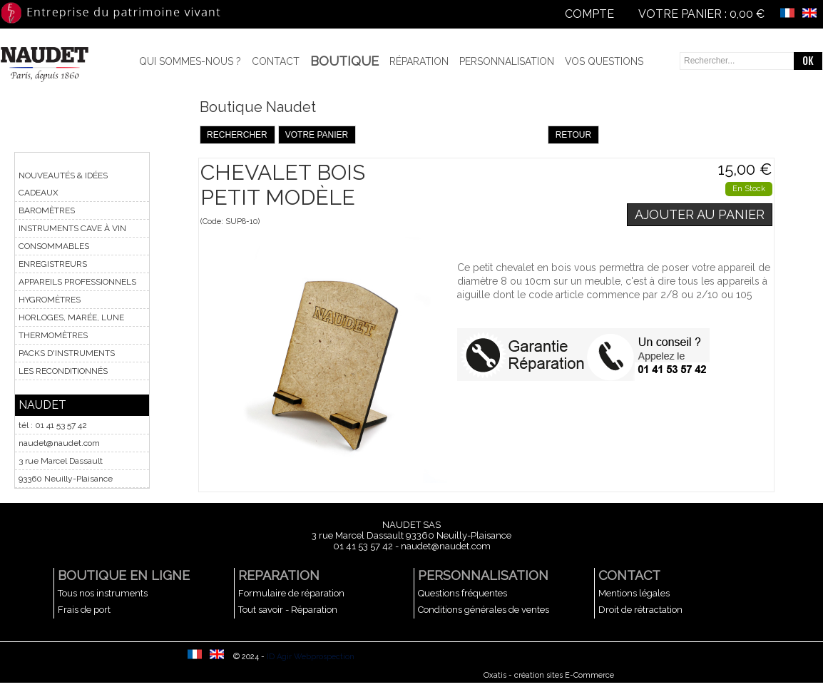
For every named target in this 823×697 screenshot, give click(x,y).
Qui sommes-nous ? (190, 61)
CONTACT (629, 575)
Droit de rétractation (640, 609)
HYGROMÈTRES (50, 300)
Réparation (419, 61)
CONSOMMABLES (54, 246)
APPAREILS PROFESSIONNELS (77, 282)
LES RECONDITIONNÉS (63, 371)
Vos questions (604, 61)
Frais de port (84, 609)
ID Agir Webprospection (310, 656)
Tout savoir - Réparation (287, 609)
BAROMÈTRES (47, 210)
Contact (276, 61)
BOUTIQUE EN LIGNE (124, 575)
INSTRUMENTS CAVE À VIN (72, 228)
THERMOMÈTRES (53, 335)
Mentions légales (634, 593)
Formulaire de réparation (291, 593)
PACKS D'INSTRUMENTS (67, 353)
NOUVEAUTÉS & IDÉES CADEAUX (63, 184)
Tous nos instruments (103, 593)
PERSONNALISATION (483, 575)
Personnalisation (506, 61)
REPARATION (279, 575)
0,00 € (747, 14)
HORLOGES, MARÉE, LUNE (71, 317)
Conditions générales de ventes (483, 609)
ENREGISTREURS (53, 264)
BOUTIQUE (344, 61)
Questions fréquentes (462, 593)
